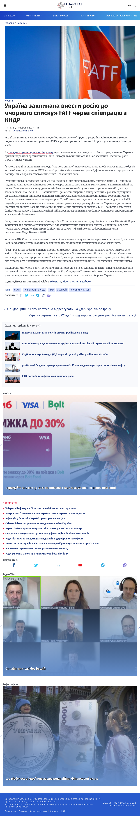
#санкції (62, 289)
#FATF (17, 289)
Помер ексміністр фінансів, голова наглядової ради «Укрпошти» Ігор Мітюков (52, 543)
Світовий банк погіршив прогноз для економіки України (38, 523)
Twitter (74, 281)
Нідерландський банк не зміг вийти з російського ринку (55, 332)
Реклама (21, 811)
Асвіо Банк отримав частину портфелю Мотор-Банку (36, 548)
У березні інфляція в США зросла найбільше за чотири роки (40, 508)
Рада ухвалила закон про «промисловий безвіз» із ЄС (37, 553)
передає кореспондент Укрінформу (30, 152)
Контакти (51, 811)
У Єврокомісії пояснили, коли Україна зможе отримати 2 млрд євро (45, 513)
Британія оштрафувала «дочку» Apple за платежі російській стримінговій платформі (73, 343)
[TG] (37, 295)
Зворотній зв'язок (36, 811)
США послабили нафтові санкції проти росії (48, 376)
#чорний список (80, 289)
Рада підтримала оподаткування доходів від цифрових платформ (44, 538)
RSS (59, 811)
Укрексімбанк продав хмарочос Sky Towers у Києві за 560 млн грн (44, 528)
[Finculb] (14, 565)
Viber (65, 281)
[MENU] (5, 5)
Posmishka (131, 805)
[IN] (32, 295)
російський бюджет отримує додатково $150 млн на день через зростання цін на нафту (73, 365)
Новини (9, 100)
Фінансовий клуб (23, 130)
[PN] (43, 295)
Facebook (85, 281)
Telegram (55, 281)
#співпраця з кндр (34, 289)
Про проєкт (10, 811)
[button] (134, 5)
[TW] (26, 295)
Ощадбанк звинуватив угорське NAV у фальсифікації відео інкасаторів (47, 533)
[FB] (21, 295)
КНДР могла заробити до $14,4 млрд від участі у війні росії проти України (65, 354)
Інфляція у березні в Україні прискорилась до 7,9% (35, 518)
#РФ (51, 289)
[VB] (48, 295)
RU (129, 5)
